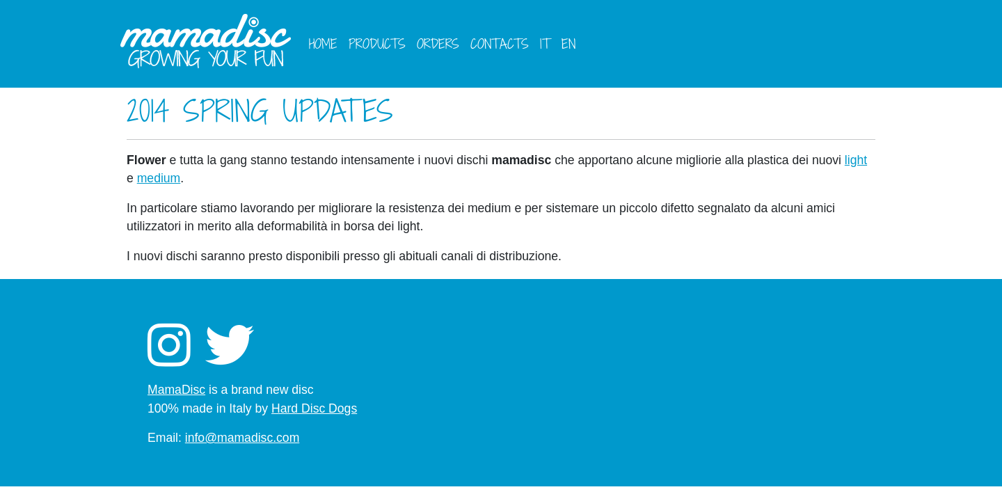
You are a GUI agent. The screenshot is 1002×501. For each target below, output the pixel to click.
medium (159, 178)
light (856, 160)
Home (323, 43)
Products (377, 43)
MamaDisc (176, 390)
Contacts (499, 43)
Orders (438, 43)
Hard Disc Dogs (314, 408)
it (545, 43)
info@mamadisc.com (242, 438)
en (568, 43)
